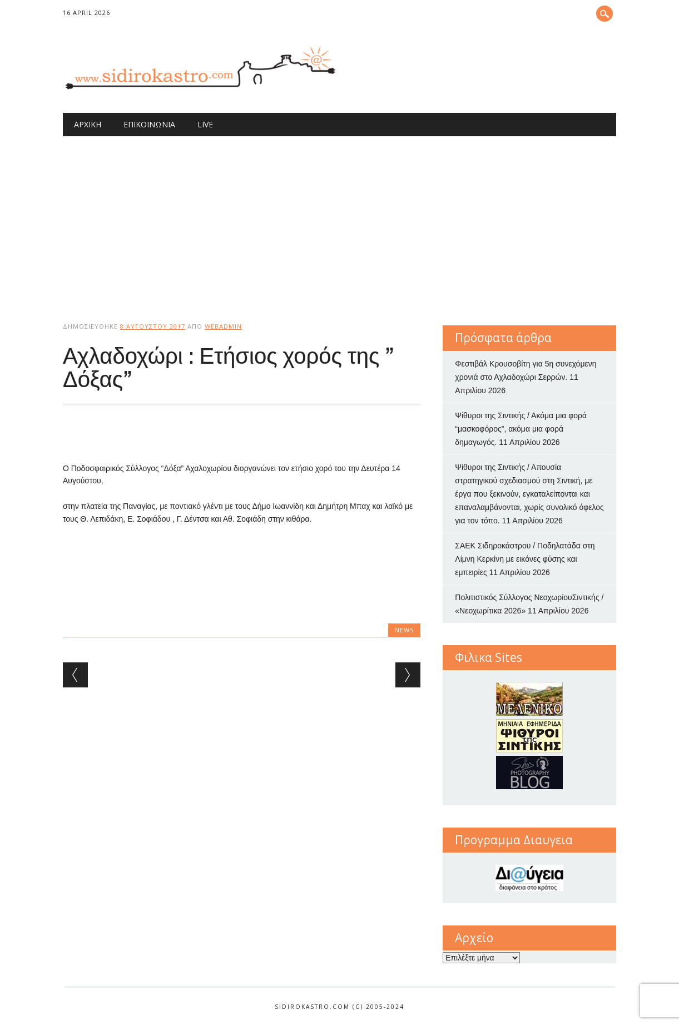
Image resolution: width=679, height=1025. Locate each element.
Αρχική (87, 124)
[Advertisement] (339, 220)
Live (205, 124)
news (404, 630)
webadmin (223, 326)
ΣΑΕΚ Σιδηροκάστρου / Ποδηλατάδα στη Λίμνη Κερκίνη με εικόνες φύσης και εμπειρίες (524, 559)
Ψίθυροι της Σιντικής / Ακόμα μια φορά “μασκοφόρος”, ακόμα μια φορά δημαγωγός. (521, 429)
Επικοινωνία (149, 124)
